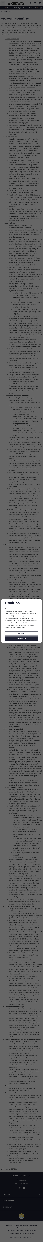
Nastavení (21, 633)
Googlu (24, 618)
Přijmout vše (21, 638)
